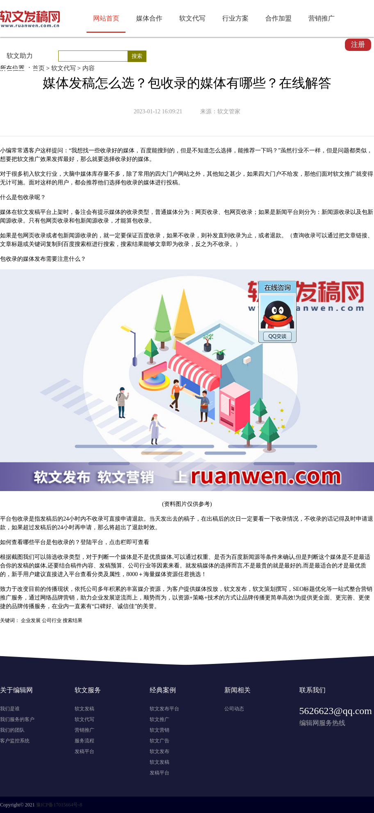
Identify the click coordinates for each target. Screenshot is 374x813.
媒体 (129, 150)
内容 (88, 68)
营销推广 (321, 18)
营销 (366, 589)
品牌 (57, 598)
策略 (198, 598)
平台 (46, 212)
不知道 (200, 150)
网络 (46, 598)
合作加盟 (278, 18)
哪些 (28, 542)
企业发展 (31, 620)
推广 (34, 159)
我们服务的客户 (17, 719)
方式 (230, 598)
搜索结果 (132, 244)
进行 (160, 182)
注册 (358, 44)
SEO (298, 589)
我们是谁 (10, 709)
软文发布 (159, 751)
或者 (51, 235)
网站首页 (106, 18)
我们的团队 (12, 730)
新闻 (281, 212)
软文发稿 (84, 709)
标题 (17, 244)
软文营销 (159, 730)
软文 (23, 159)
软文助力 (20, 55)
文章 (350, 235)
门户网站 (177, 174)
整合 (355, 589)
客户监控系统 (15, 741)
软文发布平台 (164, 709)
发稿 (34, 212)
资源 (172, 574)
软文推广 (159, 719)
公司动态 (234, 709)
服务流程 (84, 741)
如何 (5, 542)
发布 (40, 259)
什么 (5, 197)
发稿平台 (84, 751)
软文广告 (159, 741)
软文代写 (192, 18)
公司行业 (139, 566)
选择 (226, 150)
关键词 (37, 244)
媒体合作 (149, 18)
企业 (97, 598)
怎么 (215, 150)
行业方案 (235, 18)
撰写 (281, 589)
